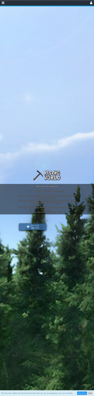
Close (90, 393)
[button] (3, 3)
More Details (82, 393)
